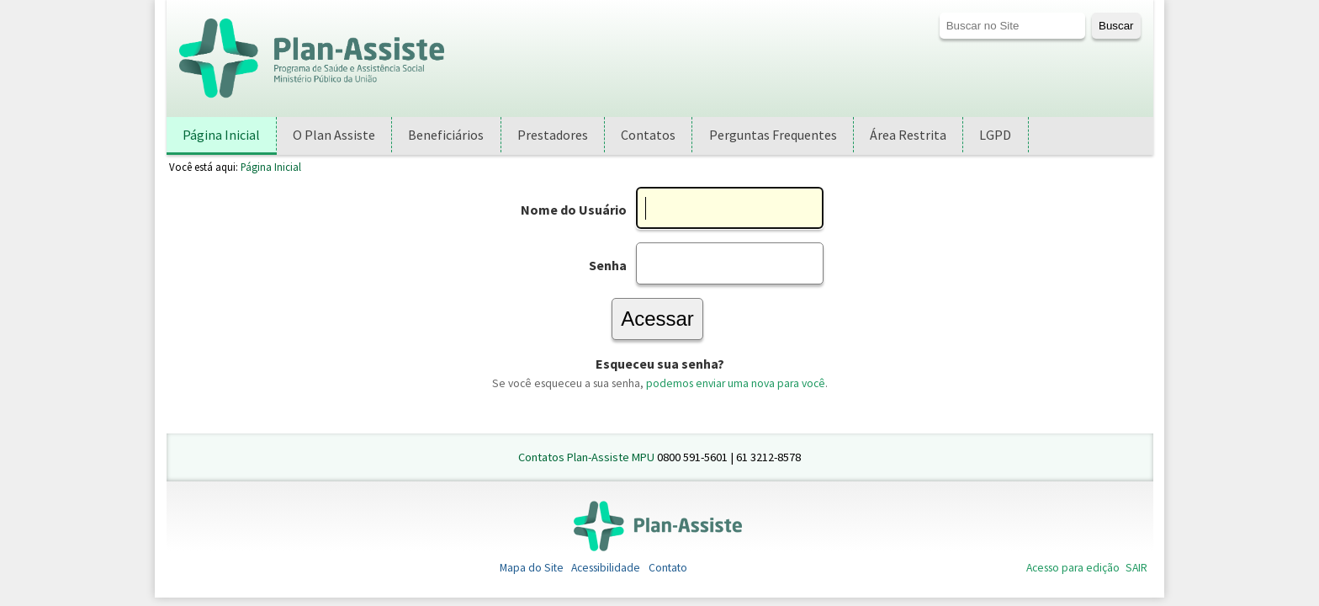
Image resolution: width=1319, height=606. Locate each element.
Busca (938, 12)
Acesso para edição (1073, 568)
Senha (608, 265)
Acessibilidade (605, 568)
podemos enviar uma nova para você (735, 383)
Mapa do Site (532, 568)
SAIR (1136, 568)
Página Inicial (271, 166)
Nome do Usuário (574, 209)
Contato (668, 568)
